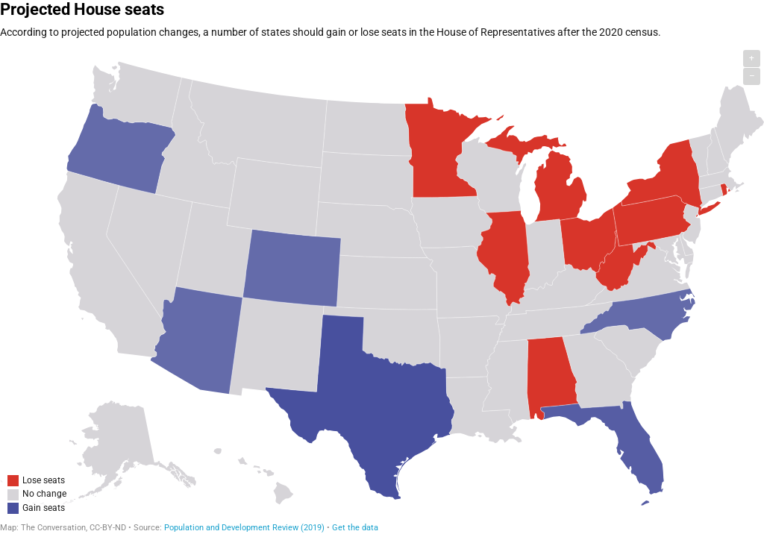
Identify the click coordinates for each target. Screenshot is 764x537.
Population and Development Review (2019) (244, 528)
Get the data (355, 528)
